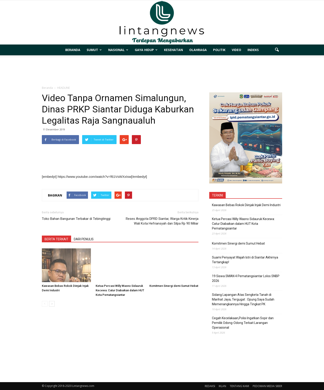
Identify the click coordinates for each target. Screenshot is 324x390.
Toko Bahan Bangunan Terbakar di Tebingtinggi (76, 219)
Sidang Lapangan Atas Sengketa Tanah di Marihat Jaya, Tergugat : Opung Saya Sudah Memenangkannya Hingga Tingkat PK (243, 299)
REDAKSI (210, 386)
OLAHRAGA (198, 50)
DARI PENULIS (84, 239)
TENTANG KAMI (239, 386)
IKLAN (222, 386)
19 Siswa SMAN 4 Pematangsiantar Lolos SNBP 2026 (245, 278)
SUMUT (94, 50)
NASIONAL (118, 50)
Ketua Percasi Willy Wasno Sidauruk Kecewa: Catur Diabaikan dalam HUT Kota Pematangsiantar (120, 290)
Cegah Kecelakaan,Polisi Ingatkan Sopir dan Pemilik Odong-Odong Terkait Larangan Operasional (243, 322)
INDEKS (253, 50)
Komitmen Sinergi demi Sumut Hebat (173, 285)
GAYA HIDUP (146, 50)
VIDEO (236, 50)
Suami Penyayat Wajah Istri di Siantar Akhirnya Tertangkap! (245, 260)
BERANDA (72, 50)
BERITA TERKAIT (56, 239)
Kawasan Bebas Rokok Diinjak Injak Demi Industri (246, 205)
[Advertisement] (162, 71)
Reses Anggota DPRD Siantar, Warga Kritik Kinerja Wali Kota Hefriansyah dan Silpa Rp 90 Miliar (162, 221)
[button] (276, 50)
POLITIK (219, 50)
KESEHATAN (173, 50)
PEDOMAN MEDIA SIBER (267, 386)
